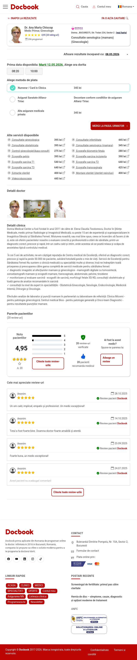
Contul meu (104, 6)
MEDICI (39, 585)
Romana (127, 6)
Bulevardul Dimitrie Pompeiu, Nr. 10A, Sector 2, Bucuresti (102, 543)
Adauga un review (109, 359)
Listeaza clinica (37, 596)
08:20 (15, 71)
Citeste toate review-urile (48, 363)
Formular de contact (88, 550)
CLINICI (25, 585)
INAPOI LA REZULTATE (22, 18)
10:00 (34, 71)
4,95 (21, 348)
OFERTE (33, 590)
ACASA (12, 585)
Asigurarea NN (16, 596)
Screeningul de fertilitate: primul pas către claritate (94, 586)
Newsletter (37, 602)
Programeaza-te (16, 602)
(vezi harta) (121, 32)
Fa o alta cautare (115, 18)
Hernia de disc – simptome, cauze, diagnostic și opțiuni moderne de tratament (96, 598)
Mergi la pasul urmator (110, 125)
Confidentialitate (99, 650)
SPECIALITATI (15, 590)
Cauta (84, 6)
